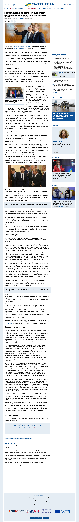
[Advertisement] (27, 478)
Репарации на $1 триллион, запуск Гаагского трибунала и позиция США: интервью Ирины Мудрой (63, 176)
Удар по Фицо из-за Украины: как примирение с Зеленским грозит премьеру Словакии (62, 203)
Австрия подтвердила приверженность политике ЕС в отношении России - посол (27, 455)
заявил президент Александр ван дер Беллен (22, 206)
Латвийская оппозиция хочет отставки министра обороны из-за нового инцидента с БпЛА (63, 80)
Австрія (6, 438)
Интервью (14, 8)
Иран (50, 8)
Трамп (53, 8)
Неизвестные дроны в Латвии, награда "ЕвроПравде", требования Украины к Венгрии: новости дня (67, 74)
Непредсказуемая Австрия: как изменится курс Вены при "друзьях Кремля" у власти (13, 102)
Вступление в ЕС (35, 8)
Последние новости (59, 55)
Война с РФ (45, 8)
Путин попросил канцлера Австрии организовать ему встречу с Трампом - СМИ (26, 450)
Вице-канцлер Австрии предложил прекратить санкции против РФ (23, 465)
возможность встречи (20, 48)
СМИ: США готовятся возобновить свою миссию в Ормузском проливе (63, 57)
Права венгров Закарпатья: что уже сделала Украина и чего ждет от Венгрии (63, 144)
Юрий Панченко (61, 206)
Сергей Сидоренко (61, 180)
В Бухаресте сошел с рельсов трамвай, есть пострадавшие (63, 90)
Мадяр (40, 8)
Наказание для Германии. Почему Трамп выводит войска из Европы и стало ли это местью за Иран (63, 116)
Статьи (10, 8)
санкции (11, 438)
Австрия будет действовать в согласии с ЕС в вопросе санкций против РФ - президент (25, 459)
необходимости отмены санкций (21, 46)
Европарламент (28, 438)
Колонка (55, 125)
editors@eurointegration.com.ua (43, 498)
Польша (57, 8)
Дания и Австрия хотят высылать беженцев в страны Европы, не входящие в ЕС (27, 452)
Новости (6, 8)
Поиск (22, 8)
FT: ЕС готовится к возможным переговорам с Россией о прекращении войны (64, 85)
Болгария (28, 8)
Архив (19, 8)
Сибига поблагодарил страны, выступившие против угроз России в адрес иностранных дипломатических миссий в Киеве (63, 68)
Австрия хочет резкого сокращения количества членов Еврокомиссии (24, 462)
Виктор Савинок (19, 18)
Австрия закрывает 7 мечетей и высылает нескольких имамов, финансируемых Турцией (27, 446)
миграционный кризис (19, 438)
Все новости (55, 92)
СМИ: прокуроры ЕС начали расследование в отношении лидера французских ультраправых (64, 62)
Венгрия (62, 8)
